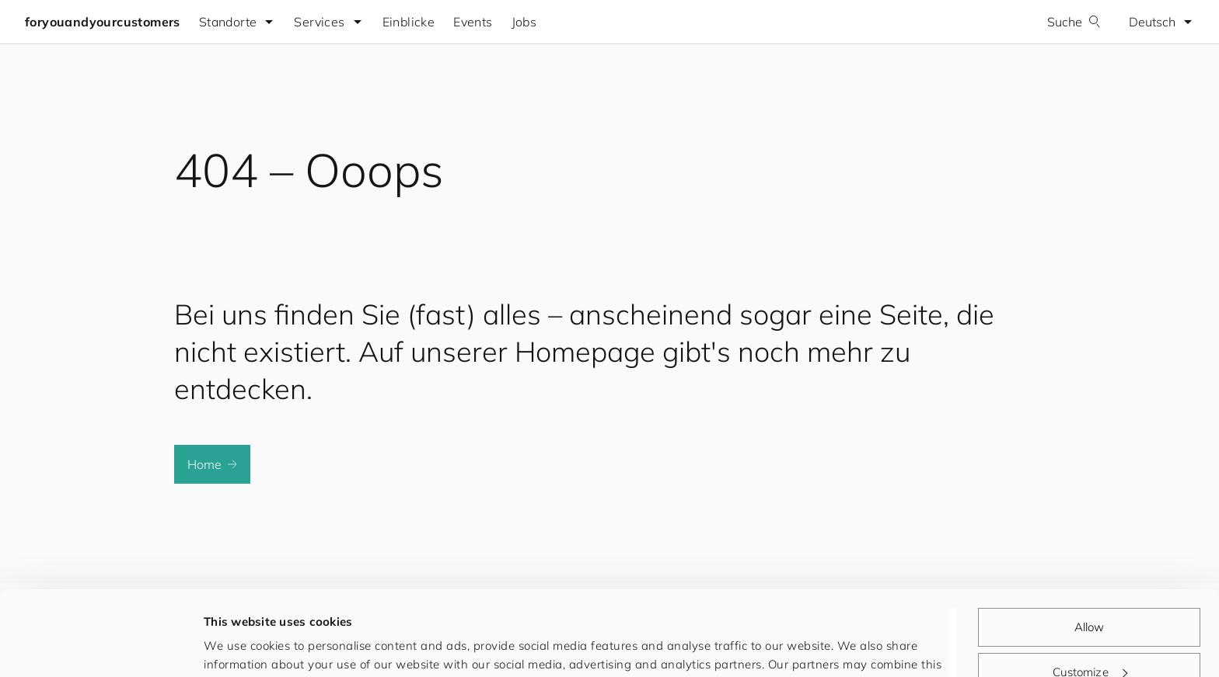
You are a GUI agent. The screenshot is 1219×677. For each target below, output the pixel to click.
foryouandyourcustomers (102, 22)
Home (212, 464)
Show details (240, 646)
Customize (1090, 592)
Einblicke (408, 22)
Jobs (524, 22)
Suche (1074, 22)
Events (472, 22)
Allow (1089, 547)
